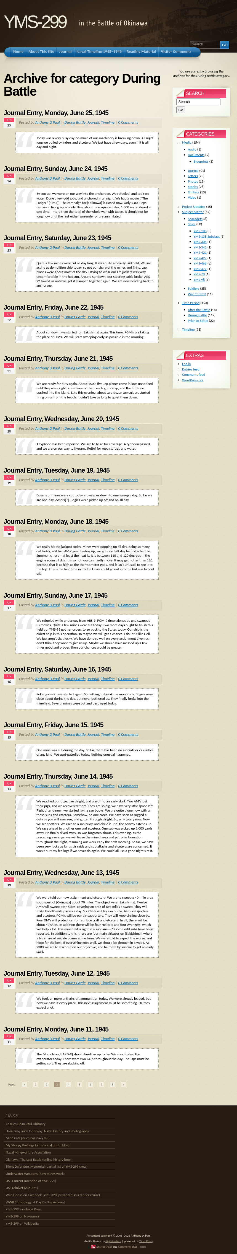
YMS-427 (200, 258)
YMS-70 (199, 274)
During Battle (75, 122)
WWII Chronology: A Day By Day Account (35, 1202)
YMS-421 (200, 252)
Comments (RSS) (128, 1246)
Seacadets (195, 219)
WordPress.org (192, 380)
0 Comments (128, 122)
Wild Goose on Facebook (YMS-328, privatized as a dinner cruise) (53, 1195)
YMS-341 (200, 247)
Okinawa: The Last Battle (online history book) (39, 1159)
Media (186, 142)
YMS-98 (199, 280)
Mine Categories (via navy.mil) (27, 1138)
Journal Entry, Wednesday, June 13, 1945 (61, 872)
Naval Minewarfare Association (28, 1152)
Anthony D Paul (47, 122)
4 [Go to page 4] (68, 1084)
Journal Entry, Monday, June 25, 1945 (56, 112)
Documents (196, 155)
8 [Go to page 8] (112, 1084)
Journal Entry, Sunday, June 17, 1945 (55, 595)
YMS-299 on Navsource (22, 1216)
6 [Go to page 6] (90, 1084)
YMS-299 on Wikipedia (22, 1223)
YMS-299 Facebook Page (23, 1209)
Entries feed (190, 369)
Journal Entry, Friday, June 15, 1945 (53, 725)
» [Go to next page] (123, 1084)
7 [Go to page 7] (101, 1084)
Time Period (190, 303)
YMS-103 (200, 231)
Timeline (107, 122)
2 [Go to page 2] (46, 1084)
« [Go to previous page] (24, 1084)
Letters (193, 176)
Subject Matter (193, 212)
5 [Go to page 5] (79, 1084)
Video (192, 197)
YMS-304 (200, 242)
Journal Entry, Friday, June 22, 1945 (53, 307)
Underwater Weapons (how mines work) (35, 1174)
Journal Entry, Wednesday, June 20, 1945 (61, 419)
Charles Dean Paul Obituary (26, 1124)
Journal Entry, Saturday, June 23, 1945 (57, 238)
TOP (143, 1247)
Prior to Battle (198, 320)
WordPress (146, 1241)
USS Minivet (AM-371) (22, 1188)
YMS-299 (35, 22)
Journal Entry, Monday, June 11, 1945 (56, 1029)
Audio (192, 149)
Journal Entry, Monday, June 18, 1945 (56, 521)
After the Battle (199, 310)
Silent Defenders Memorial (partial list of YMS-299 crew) (46, 1166)
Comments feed (193, 374)
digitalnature (113, 1241)
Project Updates (193, 206)
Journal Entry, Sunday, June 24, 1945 (55, 168)
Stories (193, 187)
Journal (93, 122)
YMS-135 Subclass (207, 236)
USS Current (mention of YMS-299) (31, 1181)
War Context (197, 294)
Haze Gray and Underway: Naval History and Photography (47, 1131)
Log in (186, 364)
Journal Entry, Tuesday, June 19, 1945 (57, 470)
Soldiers (193, 288)
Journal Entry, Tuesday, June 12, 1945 (57, 973)
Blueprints (201, 161)
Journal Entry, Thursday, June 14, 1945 (58, 776)
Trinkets (193, 192)
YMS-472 (200, 269)
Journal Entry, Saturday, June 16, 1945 (57, 669)
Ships (192, 224)
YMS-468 (200, 263)
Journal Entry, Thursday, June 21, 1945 (58, 358)
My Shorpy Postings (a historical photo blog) (38, 1145)
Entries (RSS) (104, 1246)
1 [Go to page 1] (35, 1084)
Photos (193, 181)
